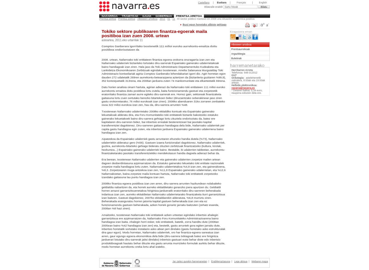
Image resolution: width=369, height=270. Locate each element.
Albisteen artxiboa (147, 18)
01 (168, 18)
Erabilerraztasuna (220, 261)
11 (173, 18)
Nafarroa (110, 15)
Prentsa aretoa (189, 15)
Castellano (204, 2)
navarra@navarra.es (243, 87)
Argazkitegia (238, 53)
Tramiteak (130, 15)
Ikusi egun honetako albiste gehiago (204, 24)
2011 (162, 18)
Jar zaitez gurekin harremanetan (189, 261)
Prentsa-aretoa (126, 18)
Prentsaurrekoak (240, 49)
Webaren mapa (259, 261)
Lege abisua (240, 261)
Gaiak (147, 15)
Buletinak (236, 58)
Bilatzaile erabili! (213, 6)
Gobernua (163, 15)
